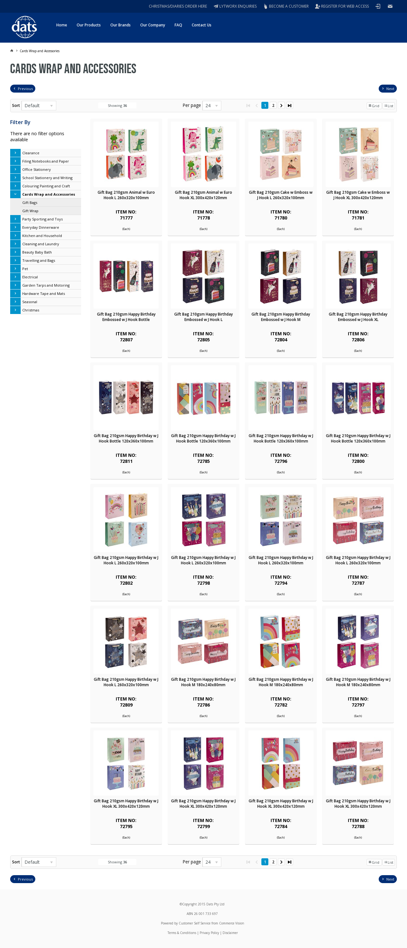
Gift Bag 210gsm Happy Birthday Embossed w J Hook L (203, 316)
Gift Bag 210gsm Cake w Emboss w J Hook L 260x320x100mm (281, 195)
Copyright (189, 904)
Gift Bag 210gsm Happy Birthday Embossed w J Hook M (281, 316)
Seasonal (29, 301)
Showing (117, 105)
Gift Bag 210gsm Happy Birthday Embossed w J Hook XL (358, 316)
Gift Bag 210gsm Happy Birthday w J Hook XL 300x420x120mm (126, 803)
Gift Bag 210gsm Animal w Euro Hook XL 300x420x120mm (203, 195)
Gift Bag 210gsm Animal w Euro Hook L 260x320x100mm (126, 195)
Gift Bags (29, 202)
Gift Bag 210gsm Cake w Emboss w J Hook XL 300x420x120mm (358, 195)
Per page (192, 105)
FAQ (178, 25)
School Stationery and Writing (47, 177)
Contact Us (201, 25)
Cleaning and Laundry (40, 243)
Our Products (89, 25)
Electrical (30, 277)
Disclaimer (230, 933)
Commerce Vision (231, 923)
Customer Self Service (194, 923)
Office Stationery (36, 169)
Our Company (152, 25)
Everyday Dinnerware (40, 227)
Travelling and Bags (38, 260)
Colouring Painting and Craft (46, 186)
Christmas (30, 310)
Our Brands (120, 25)
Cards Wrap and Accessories (48, 194)
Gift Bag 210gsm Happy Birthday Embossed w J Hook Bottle (126, 316)
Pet (25, 268)
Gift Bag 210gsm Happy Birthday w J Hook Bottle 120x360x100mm (126, 438)
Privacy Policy (209, 933)
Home (61, 25)
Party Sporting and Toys (42, 219)
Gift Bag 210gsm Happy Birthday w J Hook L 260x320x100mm (126, 560)
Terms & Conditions (182, 933)
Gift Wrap (30, 210)
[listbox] (38, 105)
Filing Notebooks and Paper (45, 161)
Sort (16, 105)
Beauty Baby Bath (37, 252)
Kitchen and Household (42, 235)
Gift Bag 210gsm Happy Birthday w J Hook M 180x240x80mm (203, 682)
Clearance (30, 152)
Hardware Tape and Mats (43, 293)
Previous (25, 88)
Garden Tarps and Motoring (46, 285)
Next (390, 88)
